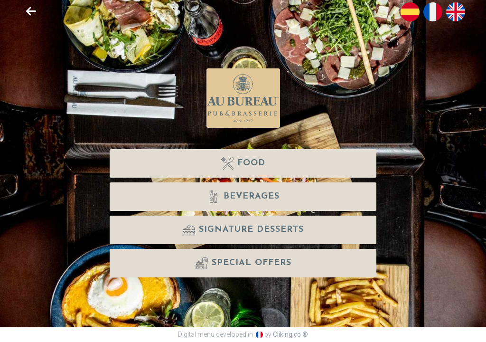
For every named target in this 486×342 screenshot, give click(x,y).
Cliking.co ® (290, 334)
